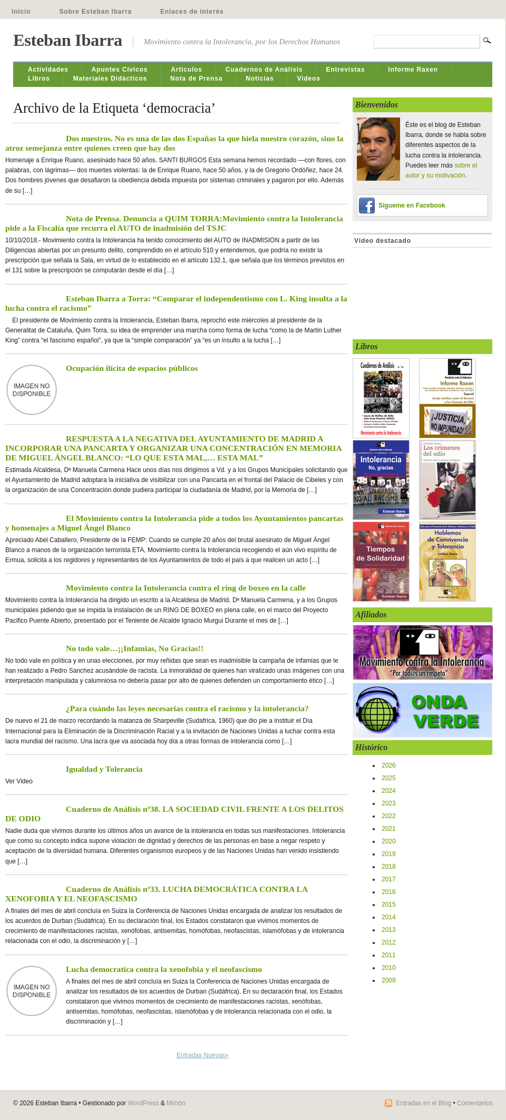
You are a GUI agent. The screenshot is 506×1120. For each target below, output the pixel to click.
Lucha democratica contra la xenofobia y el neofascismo (164, 969)
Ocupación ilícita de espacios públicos (132, 367)
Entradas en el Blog (423, 1103)
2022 (389, 816)
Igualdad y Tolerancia (104, 768)
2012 (389, 942)
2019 (389, 854)
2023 (389, 803)
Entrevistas (345, 69)
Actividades (48, 69)
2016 (389, 892)
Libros (39, 78)
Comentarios (475, 1103)
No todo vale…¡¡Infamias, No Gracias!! (134, 648)
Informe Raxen (412, 69)
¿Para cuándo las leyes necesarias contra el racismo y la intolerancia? (187, 708)
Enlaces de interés (192, 11)
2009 (389, 980)
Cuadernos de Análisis (264, 69)
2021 (389, 828)
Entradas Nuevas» (203, 1055)
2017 (389, 879)
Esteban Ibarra (67, 40)
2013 (389, 930)
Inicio (21, 11)
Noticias (260, 78)
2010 (389, 967)
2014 (389, 917)
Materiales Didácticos (110, 78)
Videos (308, 78)
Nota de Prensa (196, 78)
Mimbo (176, 1103)
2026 (389, 765)
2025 (389, 778)
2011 (389, 955)
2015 (389, 904)
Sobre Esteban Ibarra (95, 11)
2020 (389, 841)
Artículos (186, 69)
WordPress (143, 1103)
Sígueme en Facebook (411, 205)
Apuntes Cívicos (120, 69)
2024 (389, 790)
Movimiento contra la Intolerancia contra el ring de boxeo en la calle (186, 587)
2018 (389, 866)
